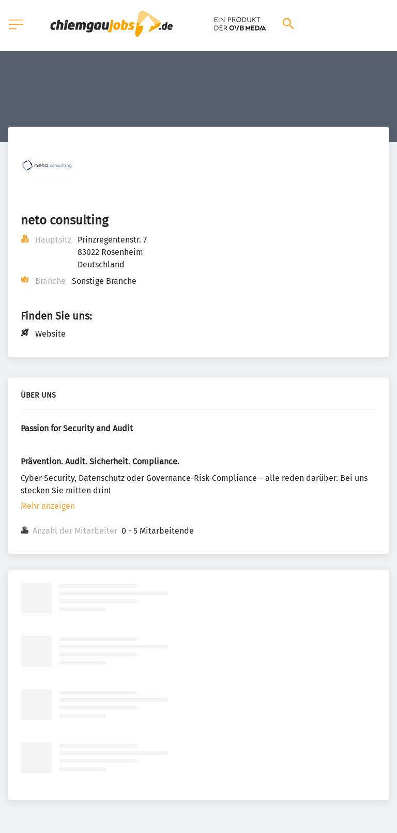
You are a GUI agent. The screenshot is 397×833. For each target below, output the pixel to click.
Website (50, 334)
